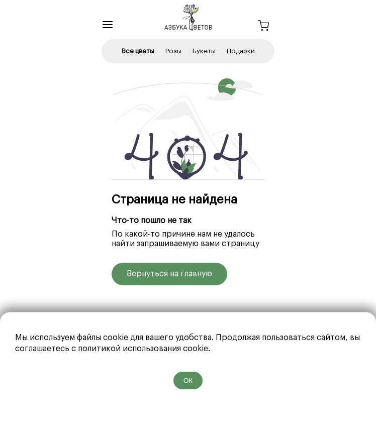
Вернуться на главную (169, 274)
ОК (188, 380)
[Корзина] (263, 27)
